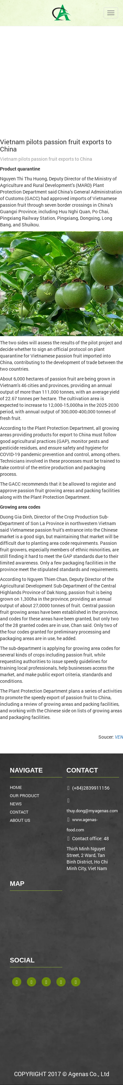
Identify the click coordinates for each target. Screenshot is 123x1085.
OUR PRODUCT (24, 795)
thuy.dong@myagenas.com (92, 811)
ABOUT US (20, 820)
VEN (119, 737)
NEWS (16, 804)
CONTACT (19, 812)
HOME (16, 787)
